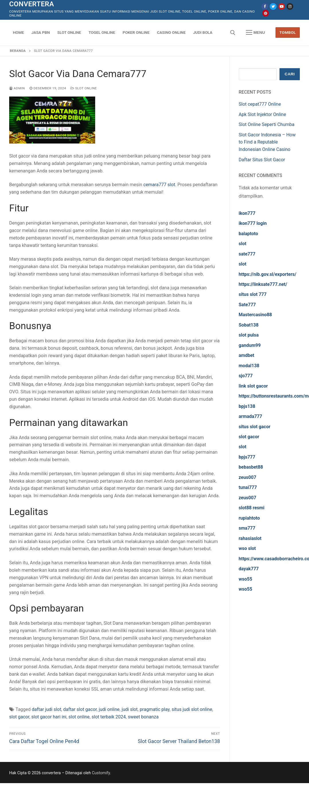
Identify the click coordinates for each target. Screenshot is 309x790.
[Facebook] (264, 6)
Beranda (18, 51)
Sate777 (247, 304)
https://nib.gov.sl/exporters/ (268, 274)
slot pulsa (249, 335)
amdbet (246, 355)
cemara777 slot (159, 184)
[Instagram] (290, 6)
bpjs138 (247, 406)
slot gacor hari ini (48, 717)
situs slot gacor (255, 426)
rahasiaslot (250, 538)
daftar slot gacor (80, 709)
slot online (79, 717)
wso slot (247, 548)
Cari (290, 74)
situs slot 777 (253, 294)
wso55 (245, 579)
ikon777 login (253, 223)
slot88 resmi (252, 507)
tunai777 (248, 487)
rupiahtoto (249, 518)
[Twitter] (273, 6)
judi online (109, 709)
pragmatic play (154, 709)
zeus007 (247, 477)
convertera (31, 4)
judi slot (130, 709)
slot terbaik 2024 (109, 717)
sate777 (247, 254)
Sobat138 (249, 325)
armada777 (250, 416)
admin (17, 88)
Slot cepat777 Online (260, 104)
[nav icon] (255, 33)
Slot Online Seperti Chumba (267, 124)
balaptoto (248, 233)
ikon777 (247, 213)
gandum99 (250, 345)
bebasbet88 (251, 467)
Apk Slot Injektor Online (262, 114)
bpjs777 (247, 457)
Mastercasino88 (255, 314)
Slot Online (84, 88)
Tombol (287, 32)
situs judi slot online (192, 709)
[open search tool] (232, 32)
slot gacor (19, 717)
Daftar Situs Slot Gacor (262, 159)
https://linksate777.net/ (263, 284)
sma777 (247, 528)
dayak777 (249, 568)
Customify (101, 773)
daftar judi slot (46, 709)
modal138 (249, 365)
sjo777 (246, 375)
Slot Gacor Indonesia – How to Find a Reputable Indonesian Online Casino (267, 142)
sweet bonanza (143, 717)
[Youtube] (281, 6)
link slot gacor (253, 386)
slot (243, 243)
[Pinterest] (265, 13)
